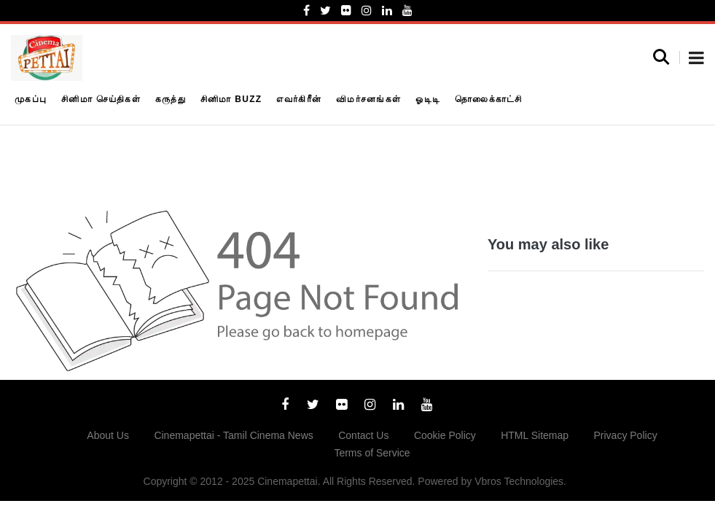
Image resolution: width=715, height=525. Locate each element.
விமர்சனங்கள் (368, 99)
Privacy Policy (625, 435)
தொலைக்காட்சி (489, 99)
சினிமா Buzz (231, 99)
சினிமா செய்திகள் (101, 99)
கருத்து (170, 99)
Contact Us (363, 435)
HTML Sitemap (535, 435)
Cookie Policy (445, 435)
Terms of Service (372, 453)
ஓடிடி (427, 99)
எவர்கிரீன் (298, 99)
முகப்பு (31, 99)
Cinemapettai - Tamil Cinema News (233, 435)
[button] (696, 59)
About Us (108, 435)
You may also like (548, 244)
